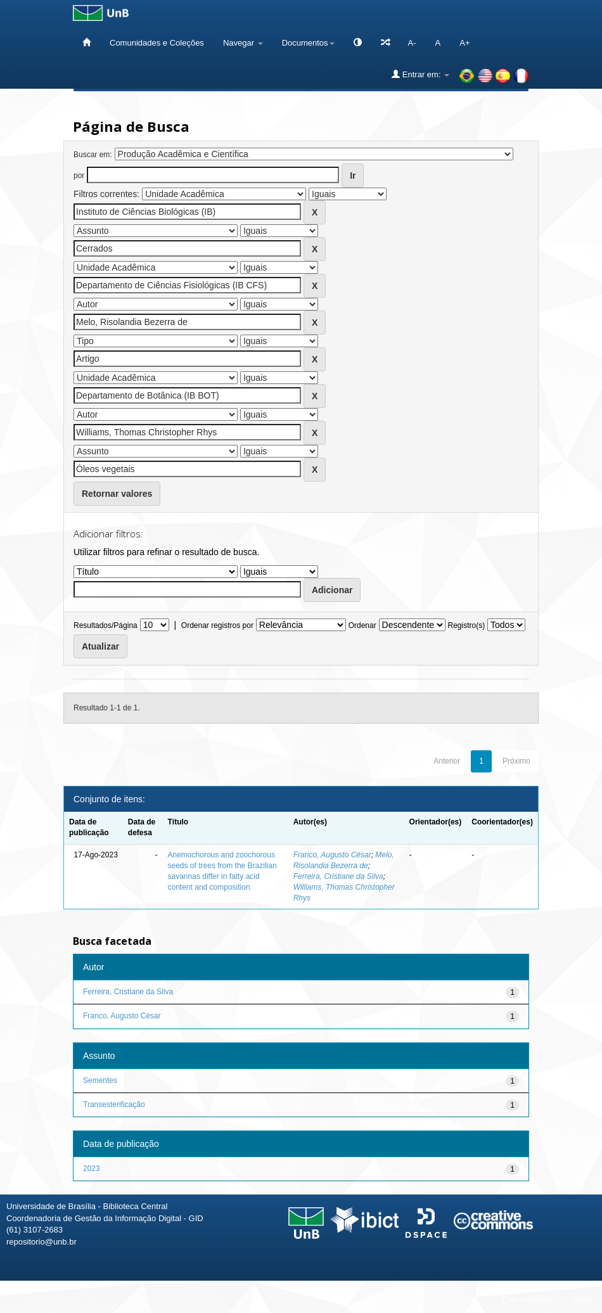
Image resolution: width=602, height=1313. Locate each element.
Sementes (100, 1080)
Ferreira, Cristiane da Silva (338, 876)
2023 (91, 1168)
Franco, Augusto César (332, 854)
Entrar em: (420, 74)
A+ (464, 43)
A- (412, 43)
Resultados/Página (106, 625)
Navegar (243, 43)
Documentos (308, 43)
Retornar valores (117, 494)
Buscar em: (93, 154)
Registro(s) (466, 625)
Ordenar (362, 625)
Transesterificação (114, 1104)
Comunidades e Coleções (157, 43)
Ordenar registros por (217, 625)
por (79, 175)
